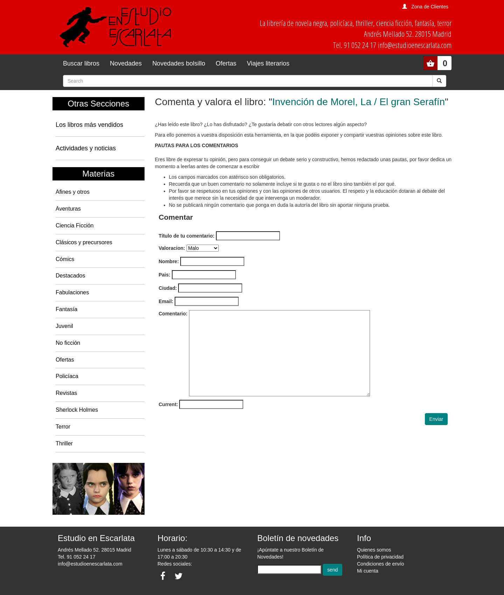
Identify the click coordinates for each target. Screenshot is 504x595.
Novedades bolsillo (178, 63)
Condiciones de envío (380, 564)
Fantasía (66, 309)
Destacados (70, 276)
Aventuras (68, 209)
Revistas (66, 393)
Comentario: (173, 313)
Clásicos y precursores (84, 242)
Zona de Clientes (429, 6)
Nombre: (169, 261)
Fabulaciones (72, 292)
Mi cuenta (367, 571)
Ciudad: (168, 288)
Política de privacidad (380, 557)
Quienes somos (374, 550)
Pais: (164, 275)
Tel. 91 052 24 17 (76, 557)
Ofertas (226, 63)
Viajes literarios (268, 63)
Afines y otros (73, 192)
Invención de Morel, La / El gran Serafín (358, 101)
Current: (168, 404)
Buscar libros (81, 63)
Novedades (126, 63)
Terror (63, 427)
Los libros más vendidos (89, 124)
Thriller (64, 443)
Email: (166, 301)
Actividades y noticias (86, 148)
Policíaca (67, 376)
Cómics (65, 259)
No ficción (68, 343)
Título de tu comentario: (186, 236)
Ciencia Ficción (74, 225)
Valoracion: (172, 248)
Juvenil (64, 326)
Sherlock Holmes (77, 410)
